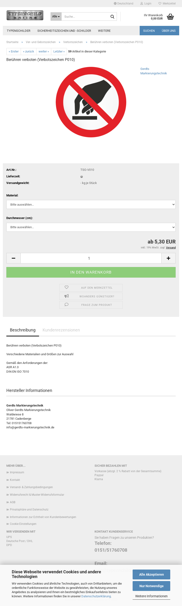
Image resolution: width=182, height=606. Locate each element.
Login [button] (145, 3)
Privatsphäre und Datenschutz (29, 509)
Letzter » (59, 51)
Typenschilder (18, 30)
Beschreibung (23, 329)
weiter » (44, 51)
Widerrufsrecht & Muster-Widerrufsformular (37, 494)
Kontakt (15, 480)
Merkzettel (167, 3)
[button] (123, 3)
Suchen (149, 30)
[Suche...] (56, 16)
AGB (12, 502)
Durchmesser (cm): (19, 218)
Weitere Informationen (151, 596)
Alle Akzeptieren (151, 574)
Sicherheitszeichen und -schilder (64, 30)
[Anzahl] (91, 258)
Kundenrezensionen (61, 329)
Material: (12, 195)
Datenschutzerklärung (96, 596)
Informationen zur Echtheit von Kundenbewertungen (43, 517)
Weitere (104, 30)
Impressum (17, 472)
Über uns (169, 30)
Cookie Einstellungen (23, 524)
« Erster (14, 51)
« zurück (28, 51)
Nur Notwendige (151, 586)
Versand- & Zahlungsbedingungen (31, 487)
